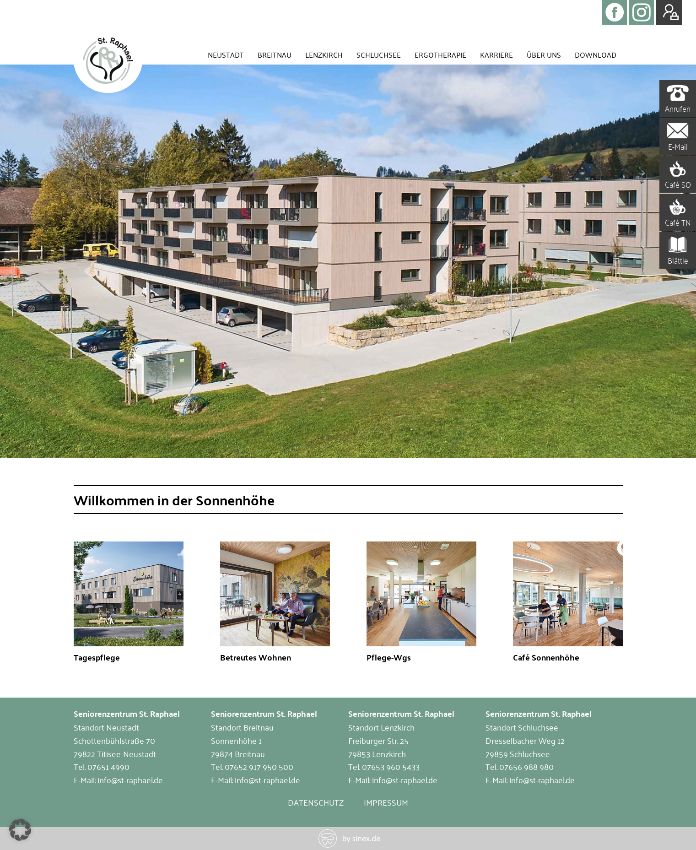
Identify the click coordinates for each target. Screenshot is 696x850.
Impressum (386, 802)
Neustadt (226, 54)
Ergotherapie (440, 54)
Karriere (496, 54)
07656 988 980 (526, 766)
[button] (20, 830)
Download (595, 54)
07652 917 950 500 (259, 766)
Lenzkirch (324, 54)
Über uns (544, 54)
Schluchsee (378, 54)
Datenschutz (316, 802)
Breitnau (274, 54)
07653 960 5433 (391, 766)
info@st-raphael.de (130, 779)
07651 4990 (108, 766)
